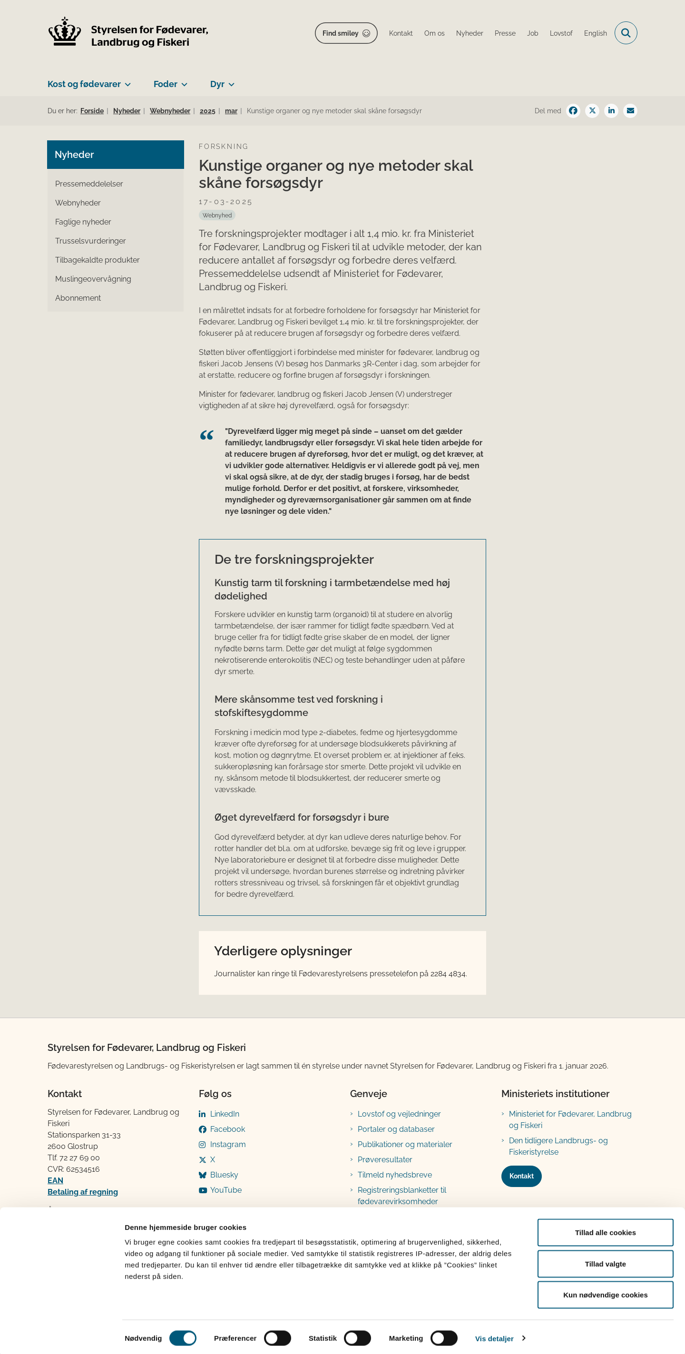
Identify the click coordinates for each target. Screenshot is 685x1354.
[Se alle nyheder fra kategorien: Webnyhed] (217, 215)
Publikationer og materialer (405, 1144)
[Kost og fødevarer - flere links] (126, 80)
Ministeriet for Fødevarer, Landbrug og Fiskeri (570, 1119)
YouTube (226, 1190)
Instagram (228, 1144)
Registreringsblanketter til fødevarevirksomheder (402, 1196)
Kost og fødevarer (84, 84)
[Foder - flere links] (182, 80)
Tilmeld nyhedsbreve (395, 1174)
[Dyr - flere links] (230, 80)
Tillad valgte (605, 1260)
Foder (165, 84)
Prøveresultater (385, 1159)
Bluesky (224, 1174)
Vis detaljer (494, 1335)
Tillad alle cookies (605, 1229)
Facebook (227, 1129)
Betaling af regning (83, 1192)
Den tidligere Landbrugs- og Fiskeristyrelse (558, 1146)
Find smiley (341, 33)
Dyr (217, 84)
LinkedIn (224, 1114)
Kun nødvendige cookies (605, 1291)
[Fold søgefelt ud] (626, 32)
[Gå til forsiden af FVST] (128, 33)
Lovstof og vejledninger (399, 1114)
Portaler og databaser (396, 1129)
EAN (55, 1180)
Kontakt (521, 1176)
